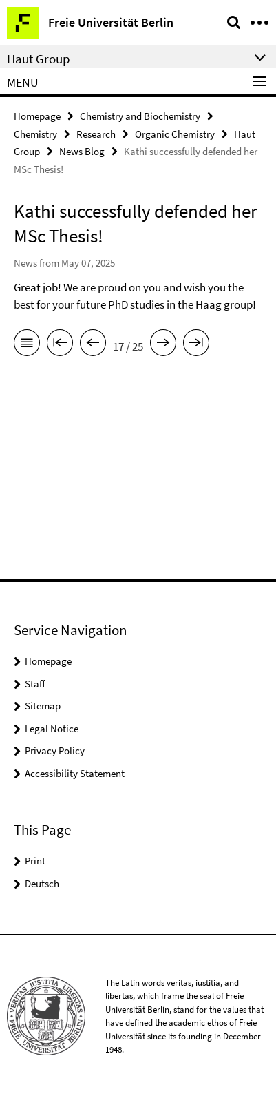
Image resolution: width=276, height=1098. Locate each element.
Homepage (37, 116)
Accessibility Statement (75, 773)
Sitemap (43, 705)
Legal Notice (51, 728)
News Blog (82, 151)
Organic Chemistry (175, 134)
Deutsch (42, 883)
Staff (35, 683)
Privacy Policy (55, 750)
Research (96, 134)
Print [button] (35, 860)
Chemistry (35, 134)
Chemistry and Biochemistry (140, 116)
